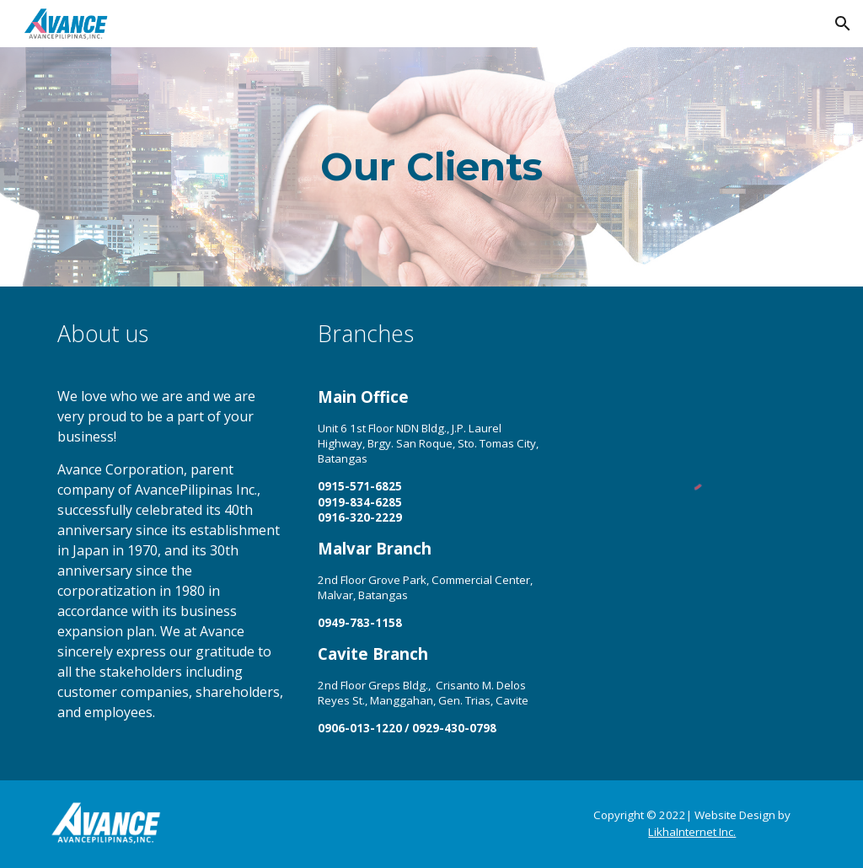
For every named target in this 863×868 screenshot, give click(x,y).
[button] (843, 23)
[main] (431, 167)
